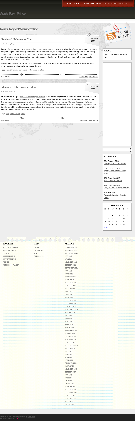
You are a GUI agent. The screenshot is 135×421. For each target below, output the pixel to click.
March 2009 (69, 327)
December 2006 (71, 390)
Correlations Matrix (94, 3)
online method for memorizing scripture (40, 49)
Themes (6, 262)
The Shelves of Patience (113, 181)
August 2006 (70, 401)
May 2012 (68, 259)
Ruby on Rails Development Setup (116, 188)
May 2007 (68, 381)
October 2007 (70, 372)
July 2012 (68, 256)
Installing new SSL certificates (115, 164)
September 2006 (71, 399)
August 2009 (70, 312)
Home (69, 3)
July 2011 (68, 271)
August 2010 (70, 289)
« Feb (106, 228)
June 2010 (68, 292)
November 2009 (71, 303)
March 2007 (69, 384)
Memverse (33, 70)
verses (23, 114)
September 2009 (71, 309)
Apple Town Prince (12, 13)
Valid (38, 250)
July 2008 (68, 351)
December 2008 (71, 336)
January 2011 (70, 280)
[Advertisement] (115, 104)
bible (7, 70)
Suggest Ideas (9, 256)
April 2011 (69, 274)
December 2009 (71, 300)
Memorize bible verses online (18, 86)
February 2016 (71, 247)
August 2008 (70, 348)
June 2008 (68, 354)
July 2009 (68, 315)
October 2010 (70, 286)
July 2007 (68, 375)
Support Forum (9, 259)
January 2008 (70, 366)
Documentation (9, 250)
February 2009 (71, 330)
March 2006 (69, 404)
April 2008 (69, 360)
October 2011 (70, 265)
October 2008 (70, 342)
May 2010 (68, 295)
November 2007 (71, 369)
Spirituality (93, 77)
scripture (41, 70)
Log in (36, 247)
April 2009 (69, 324)
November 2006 (71, 393)
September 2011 (71, 268)
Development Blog (10, 247)
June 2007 (68, 378)
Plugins (6, 253)
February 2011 (71, 277)
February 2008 (71, 363)
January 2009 (70, 333)
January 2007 (70, 387)
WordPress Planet (11, 265)
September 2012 (71, 253)
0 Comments (5, 120)
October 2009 (70, 306)
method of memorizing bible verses (32, 97)
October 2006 (70, 396)
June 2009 (68, 318)
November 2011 (71, 262)
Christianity (14, 70)
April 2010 (69, 297)
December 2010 (71, 283)
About (77, 3)
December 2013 (71, 250)
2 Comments (5, 77)
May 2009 (68, 321)
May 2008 (68, 357)
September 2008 (71, 345)
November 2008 (71, 339)
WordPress (38, 256)
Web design (4, 418)
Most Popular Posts (118, 3)
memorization (23, 70)
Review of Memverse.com (16, 39)
